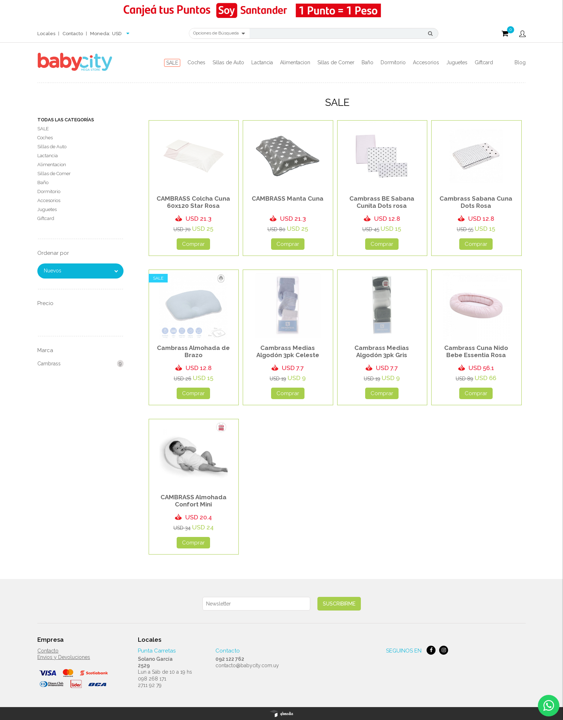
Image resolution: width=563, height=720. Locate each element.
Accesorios (426, 62)
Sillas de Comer (335, 62)
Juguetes (456, 62)
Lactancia (262, 62)
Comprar (193, 244)
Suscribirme (339, 604)
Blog (520, 62)
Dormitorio (393, 62)
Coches (196, 62)
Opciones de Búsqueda (219, 33)
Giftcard (484, 62)
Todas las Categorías (65, 119)
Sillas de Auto (228, 62)
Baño (367, 62)
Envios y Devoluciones (63, 657)
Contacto (72, 33)
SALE (172, 63)
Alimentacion (295, 62)
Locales (46, 33)
